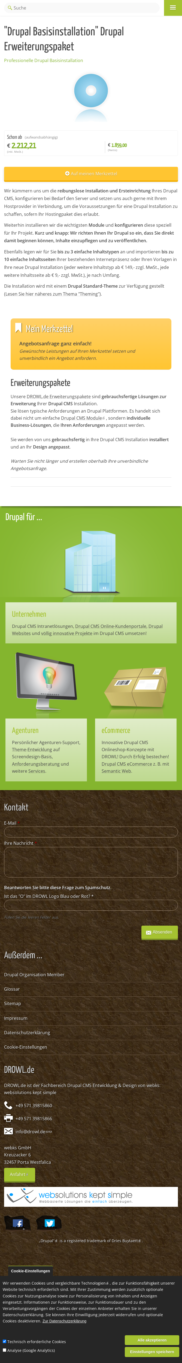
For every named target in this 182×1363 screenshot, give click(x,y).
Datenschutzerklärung (27, 1033)
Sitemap (12, 1003)
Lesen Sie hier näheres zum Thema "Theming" (52, 294)
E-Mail (12, 823)
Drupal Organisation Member (34, 975)
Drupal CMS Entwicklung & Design (102, 1085)
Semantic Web (116, 771)
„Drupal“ (49, 1240)
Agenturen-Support (59, 742)
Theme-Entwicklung (32, 750)
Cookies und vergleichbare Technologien (71, 1283)
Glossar (12, 989)
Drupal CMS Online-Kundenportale (110, 626)
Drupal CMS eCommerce (127, 764)
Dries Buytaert (127, 1240)
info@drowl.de (32, 1132)
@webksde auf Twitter (49, 1223)
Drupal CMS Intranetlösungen (42, 626)
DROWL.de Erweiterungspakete (59, 397)
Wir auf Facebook (17, 1223)
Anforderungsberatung (36, 764)
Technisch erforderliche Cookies (36, 1341)
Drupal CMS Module (83, 418)
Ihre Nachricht (20, 843)
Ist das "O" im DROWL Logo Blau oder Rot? (49, 896)
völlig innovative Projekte (66, 633)
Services (36, 771)
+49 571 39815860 (34, 1106)
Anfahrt (22, 1176)
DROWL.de (15, 1085)
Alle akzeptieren (152, 1340)
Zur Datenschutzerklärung (64, 1321)
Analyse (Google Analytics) (31, 1350)
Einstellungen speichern (152, 1352)
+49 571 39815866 (34, 1119)
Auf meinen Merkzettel (94, 174)
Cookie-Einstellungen (25, 1047)
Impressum (16, 1018)
